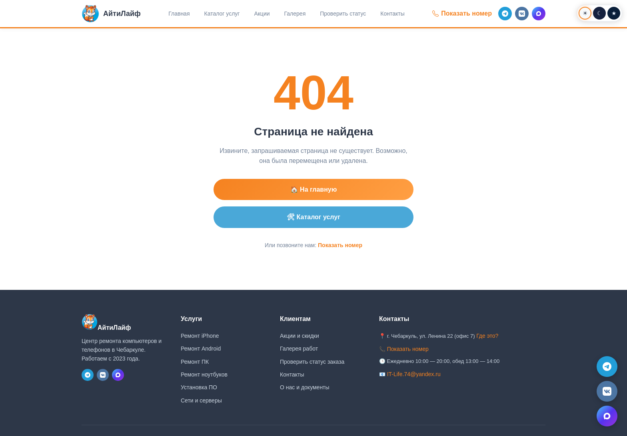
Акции (262, 13)
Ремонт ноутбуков (204, 374)
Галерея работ (299, 348)
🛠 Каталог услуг (313, 217)
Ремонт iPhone (200, 336)
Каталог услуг (222, 13)
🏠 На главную (313, 189)
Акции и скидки (299, 336)
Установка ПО (199, 387)
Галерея (295, 13)
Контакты (392, 13)
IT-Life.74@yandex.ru (414, 374)
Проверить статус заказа (312, 362)
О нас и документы (304, 387)
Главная (179, 13)
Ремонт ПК (195, 362)
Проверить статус (343, 13)
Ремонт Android (201, 348)
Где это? (487, 336)
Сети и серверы (201, 400)
